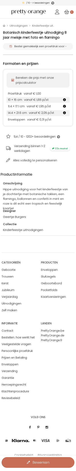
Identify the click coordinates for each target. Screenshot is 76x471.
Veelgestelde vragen (16, 344)
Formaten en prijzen (20, 63)
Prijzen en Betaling (14, 358)
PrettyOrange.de (52, 335)
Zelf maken (9, 310)
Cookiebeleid (23, 455)
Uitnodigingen (19, 25)
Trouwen (8, 277)
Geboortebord (51, 283)
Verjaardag (10, 297)
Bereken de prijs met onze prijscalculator (32, 80)
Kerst (5, 283)
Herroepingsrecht (14, 385)
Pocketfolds (49, 290)
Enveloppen (49, 270)
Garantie (8, 378)
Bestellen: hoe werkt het (18, 337)
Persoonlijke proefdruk (17, 351)
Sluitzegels (48, 277)
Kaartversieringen (53, 297)
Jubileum (8, 290)
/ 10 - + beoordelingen (38, 2)
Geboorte (9, 270)
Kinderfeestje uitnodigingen (50, 25)
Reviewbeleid (11, 398)
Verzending (10, 371)
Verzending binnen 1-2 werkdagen (42, 148)
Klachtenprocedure (15, 391)
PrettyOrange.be (52, 331)
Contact (7, 331)
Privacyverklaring (50, 455)
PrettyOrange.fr (51, 340)
